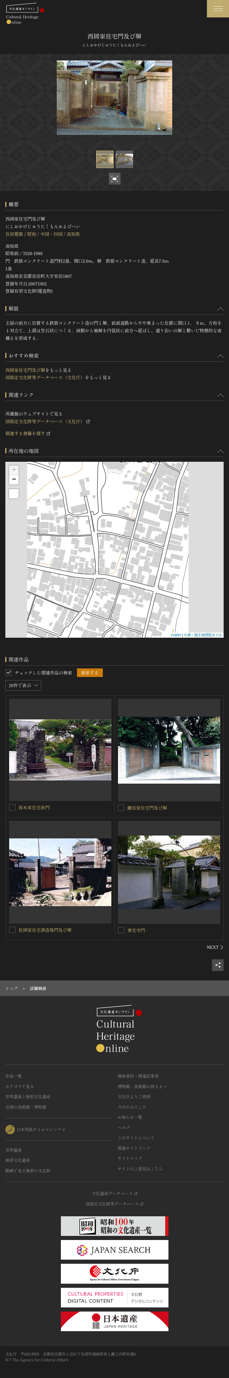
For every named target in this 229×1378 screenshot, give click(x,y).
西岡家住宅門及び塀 (25, 370)
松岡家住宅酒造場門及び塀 (45, 930)
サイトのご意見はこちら (140, 1169)
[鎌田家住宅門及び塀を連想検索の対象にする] (121, 808)
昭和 (31, 234)
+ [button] (14, 470)
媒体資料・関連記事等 (138, 1076)
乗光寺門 (136, 930)
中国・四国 (51, 234)
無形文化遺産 (17, 1160)
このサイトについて (136, 1138)
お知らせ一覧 (130, 1117)
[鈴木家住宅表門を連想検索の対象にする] (12, 807)
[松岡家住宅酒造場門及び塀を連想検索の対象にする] (12, 930)
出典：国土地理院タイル (203, 635)
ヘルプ (124, 1127)
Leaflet (176, 635)
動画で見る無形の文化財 (27, 1171)
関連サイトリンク (134, 1148)
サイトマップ (130, 1158)
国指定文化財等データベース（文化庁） (45, 377)
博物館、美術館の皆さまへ (142, 1086)
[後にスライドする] (215, 947)
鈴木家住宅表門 (34, 807)
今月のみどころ (132, 1107)
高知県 (73, 234)
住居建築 (14, 234)
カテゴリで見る (19, 1086)
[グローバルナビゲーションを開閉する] (218, 8)
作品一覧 (13, 1076)
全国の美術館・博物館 (25, 1107)
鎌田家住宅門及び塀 (147, 808)
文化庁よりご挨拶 (134, 1096)
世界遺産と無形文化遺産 (27, 1096)
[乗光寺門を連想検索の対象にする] (121, 930)
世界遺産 (13, 1150)
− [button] (14, 480)
